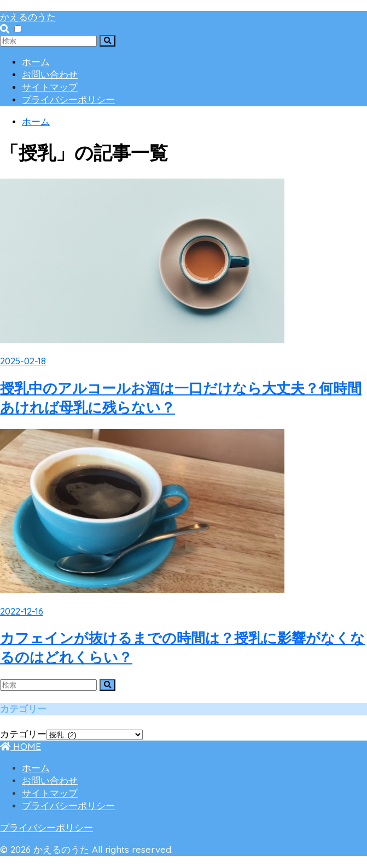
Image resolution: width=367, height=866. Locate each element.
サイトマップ (50, 87)
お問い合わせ (50, 75)
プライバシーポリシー (68, 100)
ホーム (36, 62)
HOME (20, 746)
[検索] (107, 41)
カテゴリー (23, 734)
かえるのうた (28, 16)
